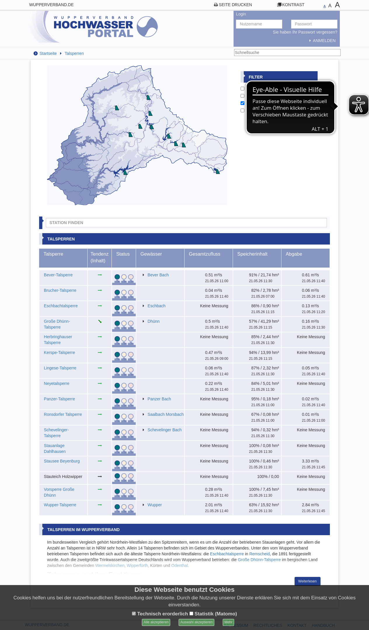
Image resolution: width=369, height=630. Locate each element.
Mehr (228, 622)
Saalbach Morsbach (166, 414)
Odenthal (179, 565)
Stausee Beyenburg (62, 461)
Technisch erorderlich (160, 614)
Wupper (155, 504)
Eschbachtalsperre (61, 305)
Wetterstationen (258, 95)
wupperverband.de (51, 4)
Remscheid (259, 554)
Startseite (48, 53)
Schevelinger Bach (165, 429)
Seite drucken (235, 4)
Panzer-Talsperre (59, 399)
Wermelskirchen (109, 565)
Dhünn (154, 321)
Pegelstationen (257, 88)
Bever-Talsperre (58, 275)
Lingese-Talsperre (60, 368)
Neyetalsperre (56, 383)
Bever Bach (158, 275)
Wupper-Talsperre (60, 504)
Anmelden (321, 40)
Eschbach (157, 305)
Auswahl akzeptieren (196, 622)
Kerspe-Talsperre (59, 352)
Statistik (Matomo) (213, 614)
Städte (249, 110)
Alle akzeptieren (156, 622)
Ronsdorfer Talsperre (63, 414)
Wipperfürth (137, 565)
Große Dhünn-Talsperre (259, 559)
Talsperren (74, 53)
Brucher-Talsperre (60, 290)
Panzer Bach (159, 399)
